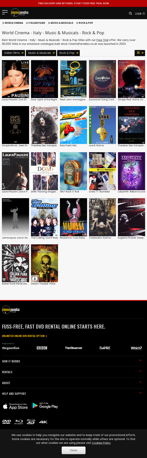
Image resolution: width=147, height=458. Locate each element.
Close (73, 450)
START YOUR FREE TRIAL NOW (73, 3)
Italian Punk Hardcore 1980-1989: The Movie (27, 283)
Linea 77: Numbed (99, 191)
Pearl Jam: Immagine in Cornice (79, 99)
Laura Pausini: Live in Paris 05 (18, 191)
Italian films (37, 23)
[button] (129, 13)
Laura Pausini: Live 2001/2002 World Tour (25, 99)
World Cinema (14, 23)
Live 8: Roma (96, 145)
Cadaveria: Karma (100, 237)
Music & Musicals (62, 23)
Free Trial (102, 40)
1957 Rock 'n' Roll (69, 191)
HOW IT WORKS (72, 361)
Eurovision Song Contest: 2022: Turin (110, 99)
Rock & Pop (86, 23)
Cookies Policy (101, 443)
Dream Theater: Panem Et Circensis (51, 283)
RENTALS (72, 372)
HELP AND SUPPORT (72, 393)
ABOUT (72, 383)
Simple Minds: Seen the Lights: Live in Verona (27, 145)
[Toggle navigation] (6, 12)
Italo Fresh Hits (68, 145)
